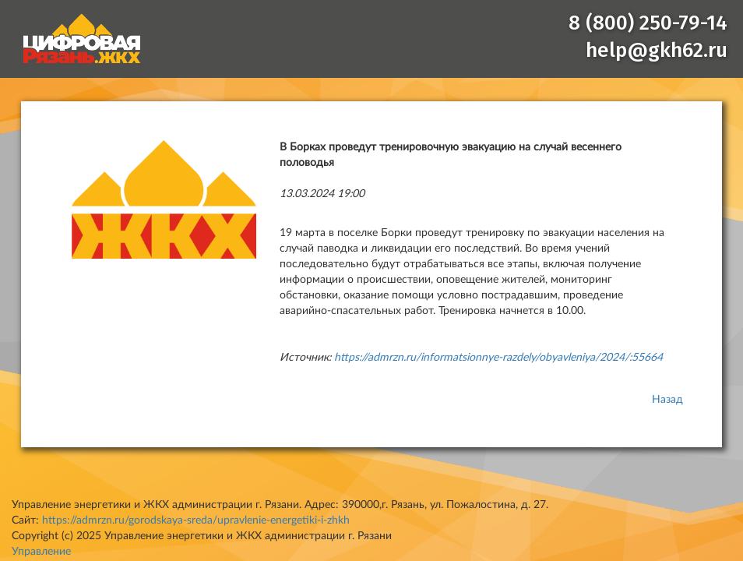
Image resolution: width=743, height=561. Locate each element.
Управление (41, 551)
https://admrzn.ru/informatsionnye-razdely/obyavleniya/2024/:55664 (498, 357)
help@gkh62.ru (656, 50)
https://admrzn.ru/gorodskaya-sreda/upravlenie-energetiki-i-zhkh (196, 520)
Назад (667, 399)
